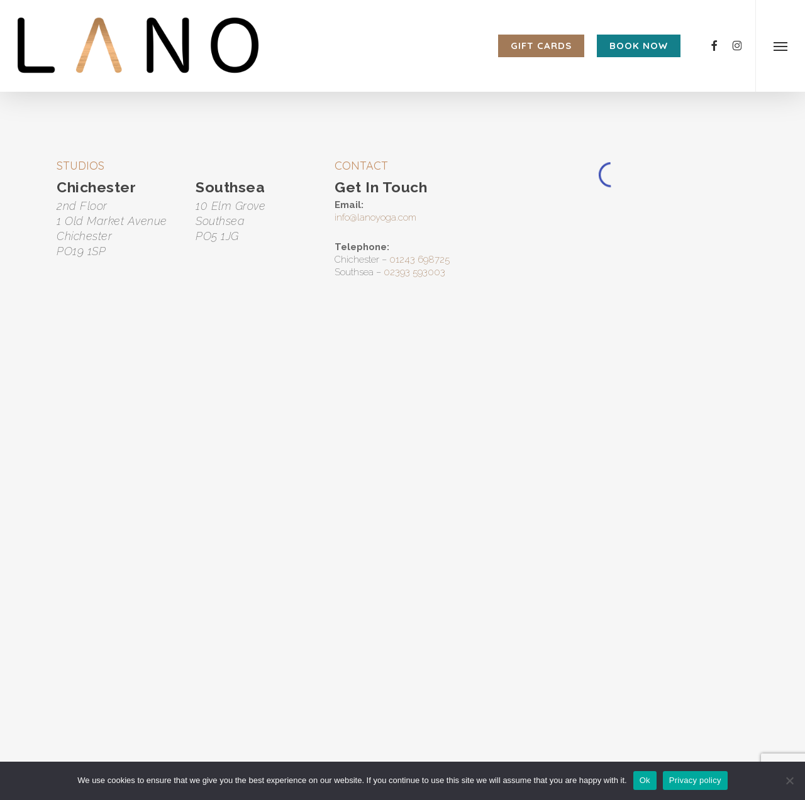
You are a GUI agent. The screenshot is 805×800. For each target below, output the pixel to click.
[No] (789, 780)
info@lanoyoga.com (375, 217)
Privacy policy (695, 780)
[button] (780, 46)
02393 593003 (414, 272)
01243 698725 (419, 259)
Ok (645, 780)
